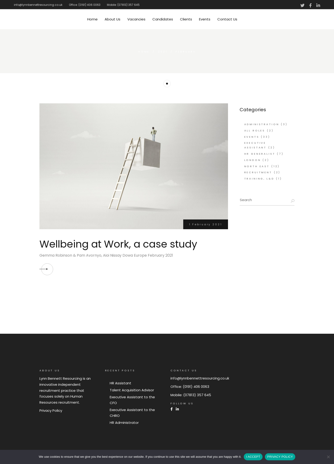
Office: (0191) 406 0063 (84, 5)
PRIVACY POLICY (280, 456)
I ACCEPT (253, 456)
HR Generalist (259, 154)
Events (251, 137)
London (252, 160)
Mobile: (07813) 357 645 (123, 5)
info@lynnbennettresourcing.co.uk (38, 5)
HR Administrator (124, 422)
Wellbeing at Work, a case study (118, 244)
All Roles (254, 130)
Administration (261, 124)
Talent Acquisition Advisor (132, 390)
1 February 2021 (205, 224)
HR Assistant (120, 383)
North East (257, 166)
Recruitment (258, 172)
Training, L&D (259, 178)
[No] (328, 456)
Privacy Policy (50, 410)
